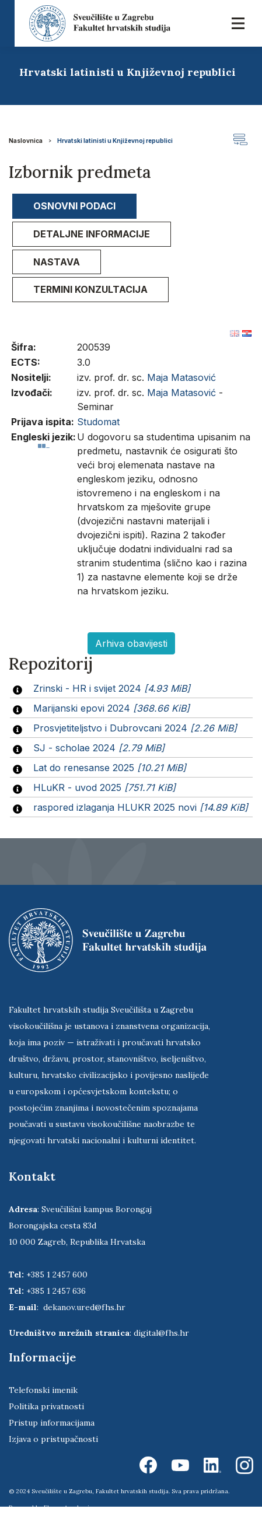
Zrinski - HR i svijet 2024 (111, 688)
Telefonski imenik (43, 1390)
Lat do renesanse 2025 (109, 767)
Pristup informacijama (52, 1422)
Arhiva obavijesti (131, 643)
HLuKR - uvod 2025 (104, 787)
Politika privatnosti (46, 1406)
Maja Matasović (181, 377)
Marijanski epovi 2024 (111, 708)
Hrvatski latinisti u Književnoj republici (115, 140)
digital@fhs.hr (161, 1333)
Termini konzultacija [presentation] (90, 289)
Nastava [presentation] (56, 262)
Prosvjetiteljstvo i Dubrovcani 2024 (135, 728)
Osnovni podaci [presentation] (74, 206)
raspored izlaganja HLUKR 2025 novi (140, 807)
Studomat (98, 422)
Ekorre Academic (68, 1507)
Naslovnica (26, 140)
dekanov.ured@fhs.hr (84, 1307)
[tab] (74, 206)
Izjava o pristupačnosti (53, 1439)
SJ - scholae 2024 (99, 748)
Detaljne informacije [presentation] (91, 234)
